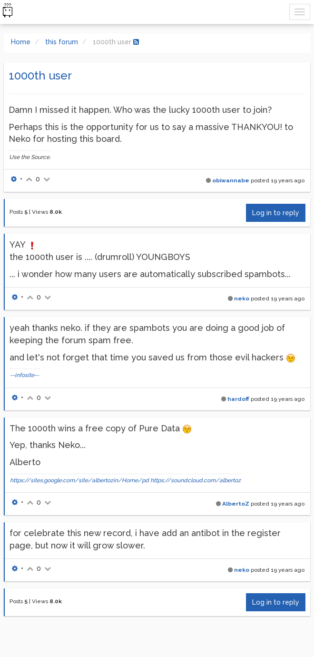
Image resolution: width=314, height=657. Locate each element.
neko (241, 298)
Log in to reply (275, 213)
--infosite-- (24, 375)
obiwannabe (230, 180)
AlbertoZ (235, 503)
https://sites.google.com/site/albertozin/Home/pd (79, 480)
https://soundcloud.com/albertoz (195, 480)
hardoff (238, 399)
